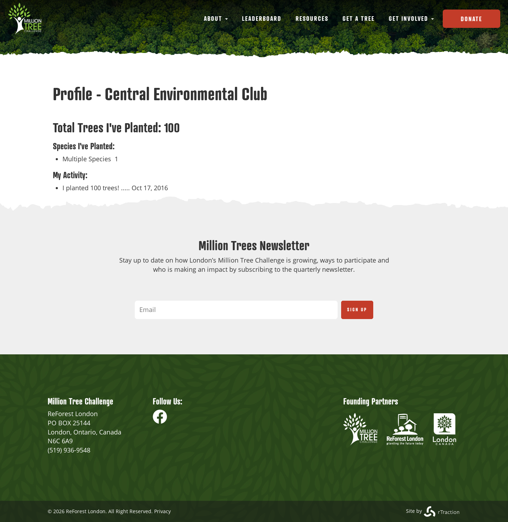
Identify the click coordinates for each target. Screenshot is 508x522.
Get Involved (411, 18)
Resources (312, 18)
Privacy (162, 511)
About (216, 18)
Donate (471, 19)
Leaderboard (262, 18)
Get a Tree (359, 18)
